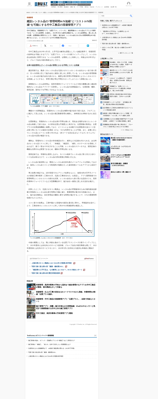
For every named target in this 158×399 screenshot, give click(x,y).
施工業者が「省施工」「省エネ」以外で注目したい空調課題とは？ (49, 344)
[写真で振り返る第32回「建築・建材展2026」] (49, 266)
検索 (131, 15)
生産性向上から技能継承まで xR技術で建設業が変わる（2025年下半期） (51, 348)
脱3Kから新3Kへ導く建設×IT (121, 172)
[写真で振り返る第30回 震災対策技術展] (47, 273)
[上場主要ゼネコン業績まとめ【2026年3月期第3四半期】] (53, 263)
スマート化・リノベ (36, 12)
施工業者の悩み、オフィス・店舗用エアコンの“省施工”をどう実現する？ (51, 340)
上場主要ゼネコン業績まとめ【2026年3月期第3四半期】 (46, 356)
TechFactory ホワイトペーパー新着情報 (40, 335)
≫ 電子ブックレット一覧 (125, 53)
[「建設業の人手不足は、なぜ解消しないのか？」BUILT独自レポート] (58, 270)
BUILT (28, 12)
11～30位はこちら (128, 130)
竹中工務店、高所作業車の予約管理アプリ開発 (54, 313)
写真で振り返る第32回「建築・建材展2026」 (42, 352)
